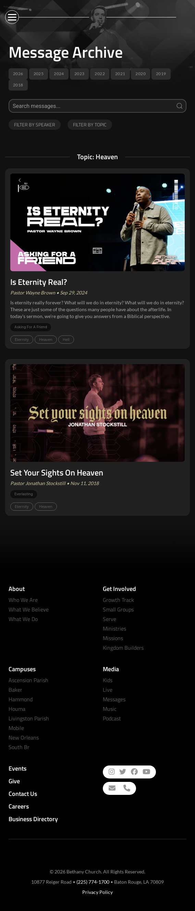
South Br (19, 747)
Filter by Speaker (34, 124)
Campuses (22, 669)
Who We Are (23, 600)
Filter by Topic (90, 124)
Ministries (114, 628)
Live (107, 690)
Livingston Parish (29, 718)
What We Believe (29, 609)
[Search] (97, 106)
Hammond (21, 699)
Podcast (112, 718)
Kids (107, 680)
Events (17, 768)
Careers (19, 806)
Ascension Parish (28, 680)
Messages (114, 699)
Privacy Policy (97, 892)
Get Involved (119, 588)
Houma (17, 709)
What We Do (23, 619)
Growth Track (118, 600)
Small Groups (118, 609)
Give (14, 781)
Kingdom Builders (123, 648)
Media (111, 669)
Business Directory (33, 819)
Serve (109, 619)
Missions (113, 638)
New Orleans (24, 737)
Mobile (16, 728)
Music (110, 709)
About (17, 588)
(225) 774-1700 (92, 882)
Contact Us (23, 793)
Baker (15, 690)
